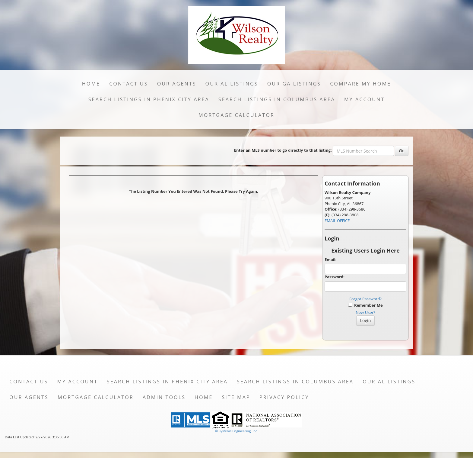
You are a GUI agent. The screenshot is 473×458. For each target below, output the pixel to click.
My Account (364, 99)
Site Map (236, 397)
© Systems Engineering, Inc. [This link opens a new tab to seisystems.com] (236, 431)
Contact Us (128, 83)
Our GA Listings (294, 83)
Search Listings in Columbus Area (276, 99)
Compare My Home (360, 83)
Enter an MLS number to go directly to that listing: (283, 150)
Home (91, 83)
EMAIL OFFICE (337, 220)
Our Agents (176, 83)
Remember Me (365, 305)
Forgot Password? (365, 299)
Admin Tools (164, 397)
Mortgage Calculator (236, 115)
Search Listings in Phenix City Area (148, 99)
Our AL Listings (231, 83)
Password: (334, 276)
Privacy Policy (284, 397)
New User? (365, 312)
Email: (331, 259)
